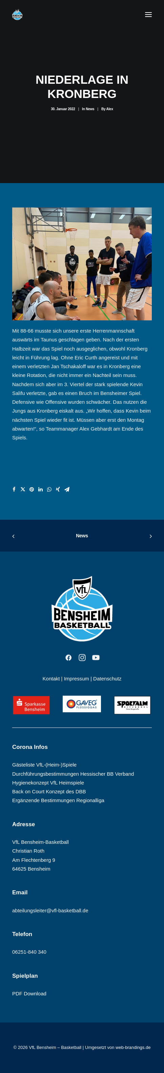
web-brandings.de (133, 1047)
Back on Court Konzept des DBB (49, 791)
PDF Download (29, 993)
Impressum (76, 678)
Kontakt (51, 678)
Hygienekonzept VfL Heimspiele (48, 783)
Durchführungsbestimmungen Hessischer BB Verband (73, 774)
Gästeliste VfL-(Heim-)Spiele (44, 765)
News (90, 109)
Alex (109, 109)
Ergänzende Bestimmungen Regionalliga (58, 800)
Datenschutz (107, 678)
